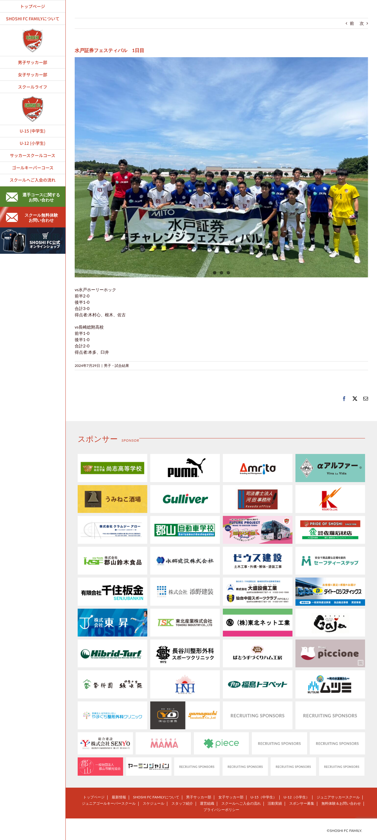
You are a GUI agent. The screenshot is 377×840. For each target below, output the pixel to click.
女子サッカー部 (230, 797)
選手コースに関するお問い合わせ (33, 197)
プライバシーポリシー (221, 809)
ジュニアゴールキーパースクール (109, 803)
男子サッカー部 (198, 797)
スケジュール (153, 803)
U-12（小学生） (296, 797)
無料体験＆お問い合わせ (341, 803)
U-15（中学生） (263, 797)
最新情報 (119, 797)
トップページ (94, 797)
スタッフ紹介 (182, 803)
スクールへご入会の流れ (241, 803)
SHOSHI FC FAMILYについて (156, 797)
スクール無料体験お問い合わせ (32, 217)
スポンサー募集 (301, 803)
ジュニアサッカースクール (338, 797)
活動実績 (275, 803)
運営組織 (207, 803)
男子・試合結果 (116, 365)
